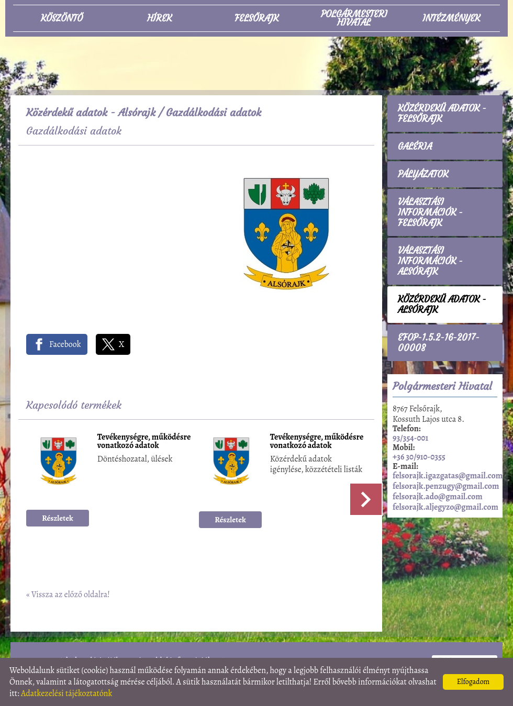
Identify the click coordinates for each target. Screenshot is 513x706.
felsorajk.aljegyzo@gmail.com (445, 507)
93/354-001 (410, 438)
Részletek (57, 518)
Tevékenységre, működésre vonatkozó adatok (144, 442)
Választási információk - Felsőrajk (430, 212)
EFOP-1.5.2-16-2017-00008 (438, 343)
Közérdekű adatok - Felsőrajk (442, 114)
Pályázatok (423, 174)
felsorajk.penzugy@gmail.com (446, 486)
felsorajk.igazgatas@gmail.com (448, 475)
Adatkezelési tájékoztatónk (67, 693)
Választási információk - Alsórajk (430, 261)
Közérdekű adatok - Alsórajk (90, 112)
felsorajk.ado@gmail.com (438, 496)
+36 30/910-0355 (419, 457)
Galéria (415, 146)
